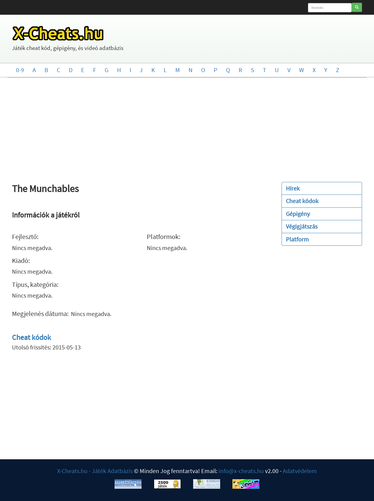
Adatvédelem (300, 471)
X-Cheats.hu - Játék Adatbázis (95, 471)
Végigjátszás (302, 226)
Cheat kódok (31, 337)
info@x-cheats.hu (241, 471)
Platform (297, 239)
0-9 (20, 70)
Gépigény (298, 214)
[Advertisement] (187, 127)
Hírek (293, 188)
